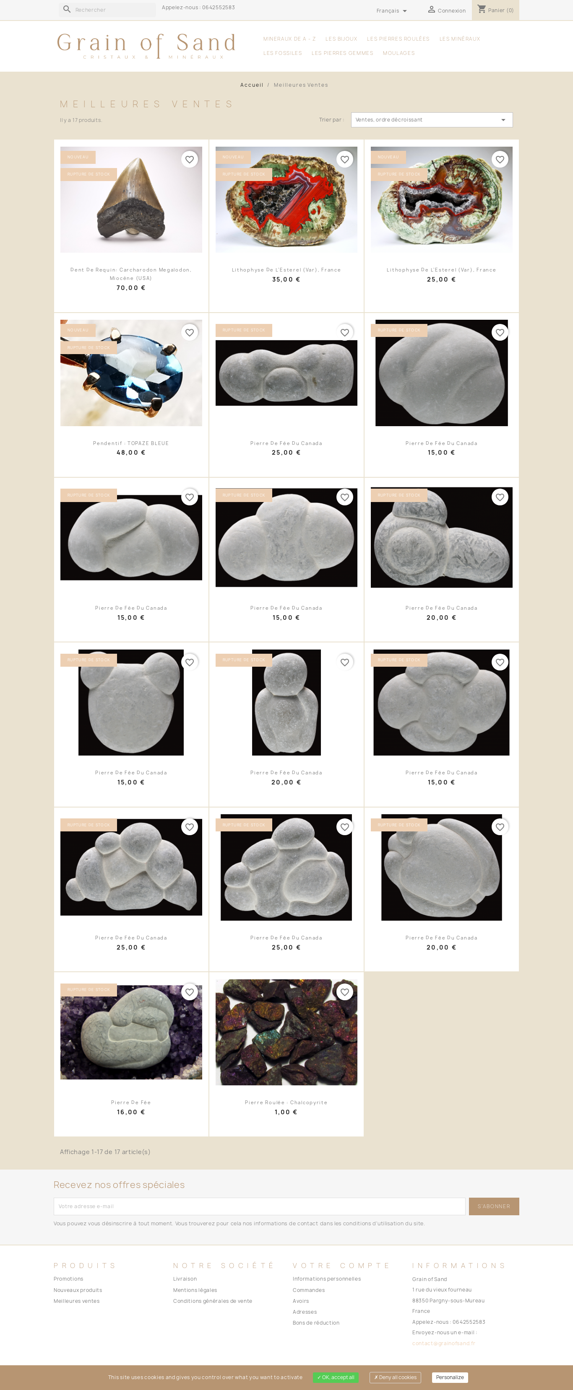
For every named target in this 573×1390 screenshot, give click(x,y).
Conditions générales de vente (213, 1301)
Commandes (309, 1290)
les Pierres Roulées (398, 39)
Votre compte (343, 1265)
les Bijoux (341, 39)
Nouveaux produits (78, 1290)
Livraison (185, 1279)
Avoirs (301, 1301)
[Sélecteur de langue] (393, 11)
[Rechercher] (107, 10)
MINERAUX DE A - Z (289, 39)
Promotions (68, 1279)
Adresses (305, 1312)
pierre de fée (131, 1102)
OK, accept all (335, 1377)
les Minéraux (460, 39)
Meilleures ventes (77, 1301)
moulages (399, 53)
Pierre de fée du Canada (286, 443)
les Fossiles (282, 53)
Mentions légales (195, 1290)
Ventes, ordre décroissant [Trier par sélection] (432, 120)
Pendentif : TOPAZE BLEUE (131, 443)
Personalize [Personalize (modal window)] (450, 1377)
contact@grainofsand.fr (443, 1343)
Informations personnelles (327, 1279)
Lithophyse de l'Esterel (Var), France (286, 270)
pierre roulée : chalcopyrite (286, 1102)
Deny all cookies (395, 1377)
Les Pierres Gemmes (342, 53)
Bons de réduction (316, 1323)
